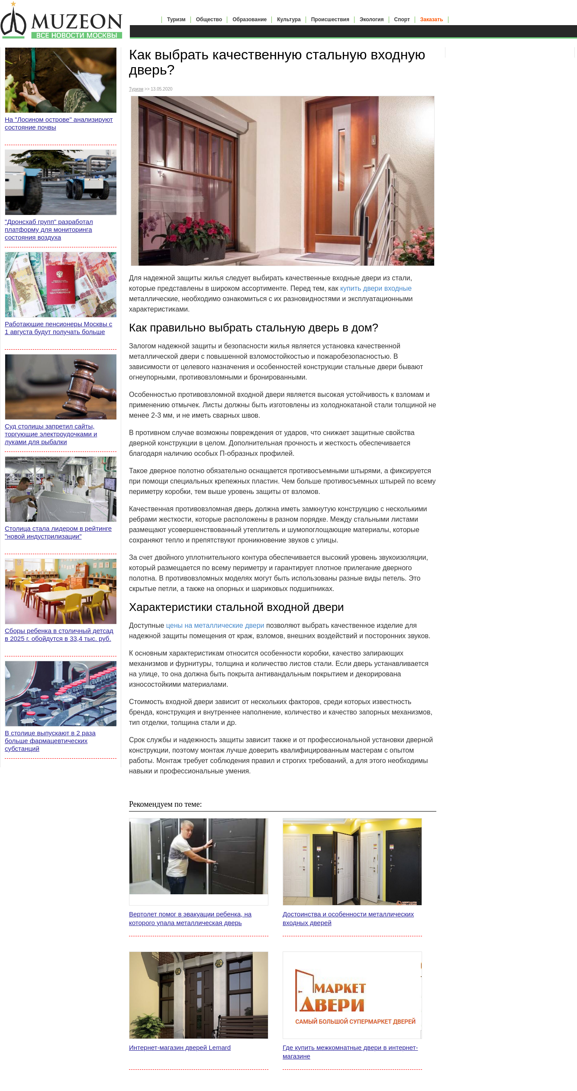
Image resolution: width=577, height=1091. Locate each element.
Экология (372, 19)
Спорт (402, 19)
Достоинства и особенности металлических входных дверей (348, 918)
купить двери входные (376, 288)
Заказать (431, 19)
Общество (209, 19)
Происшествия (330, 19)
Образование (249, 19)
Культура (288, 19)
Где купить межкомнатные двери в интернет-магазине (350, 1052)
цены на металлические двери (215, 625)
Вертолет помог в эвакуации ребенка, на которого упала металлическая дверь (190, 918)
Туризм (176, 19)
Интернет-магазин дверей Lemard (180, 1047)
